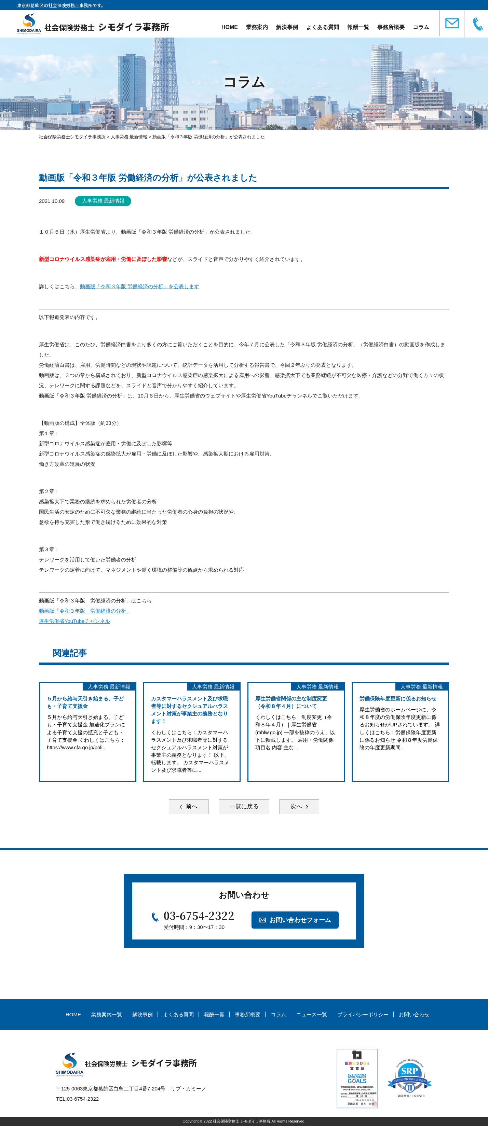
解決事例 (287, 27)
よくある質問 (322, 27)
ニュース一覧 (311, 1017)
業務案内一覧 (106, 1017)
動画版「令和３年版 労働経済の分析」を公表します (139, 286)
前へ (186, 807)
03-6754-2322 (199, 917)
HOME (229, 27)
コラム (421, 27)
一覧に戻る (244, 807)
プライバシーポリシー (363, 1017)
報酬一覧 (358, 27)
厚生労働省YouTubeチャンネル (74, 621)
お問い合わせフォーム (301, 921)
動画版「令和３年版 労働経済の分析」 (85, 610)
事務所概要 (391, 27)
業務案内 (257, 27)
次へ (302, 807)
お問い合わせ (414, 1017)
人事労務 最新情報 (104, 201)
